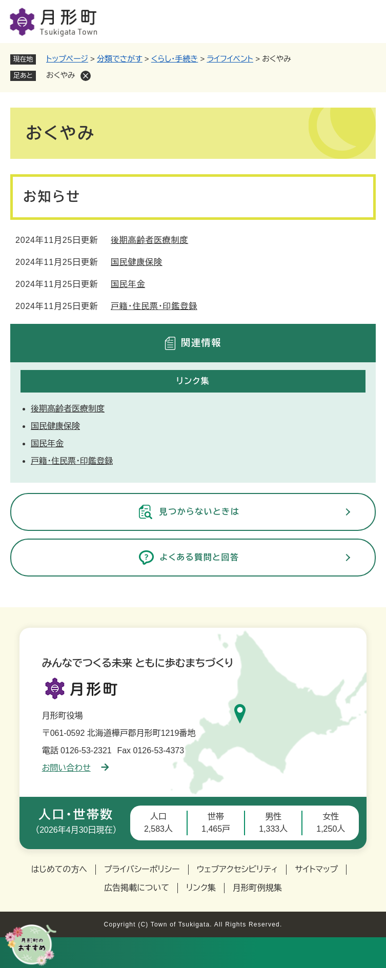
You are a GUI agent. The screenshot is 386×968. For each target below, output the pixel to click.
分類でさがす (120, 58)
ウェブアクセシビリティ (237, 869)
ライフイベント (230, 58)
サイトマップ (316, 869)
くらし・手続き (174, 58)
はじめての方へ (59, 869)
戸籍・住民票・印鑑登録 (154, 306)
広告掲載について (136, 887)
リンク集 (201, 887)
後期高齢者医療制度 (149, 240)
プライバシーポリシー (142, 869)
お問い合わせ (75, 768)
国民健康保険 (136, 262)
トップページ (67, 58)
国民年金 (128, 284)
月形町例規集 (257, 887)
